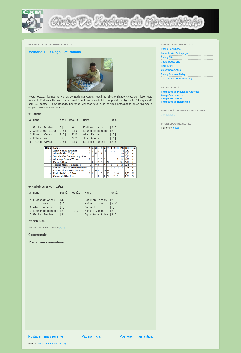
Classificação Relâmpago (174, 53)
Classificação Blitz (170, 61)
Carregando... (168, 115)
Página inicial (91, 336)
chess (176, 128)
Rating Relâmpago (171, 49)
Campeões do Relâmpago (175, 102)
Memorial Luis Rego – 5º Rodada (54, 52)
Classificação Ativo (171, 70)
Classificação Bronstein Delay (176, 78)
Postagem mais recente (45, 336)
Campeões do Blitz (171, 98)
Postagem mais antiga (136, 336)
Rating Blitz (167, 57)
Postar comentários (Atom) (51, 343)
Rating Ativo (167, 66)
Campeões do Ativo (172, 95)
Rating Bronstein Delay (173, 74)
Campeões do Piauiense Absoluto (180, 92)
